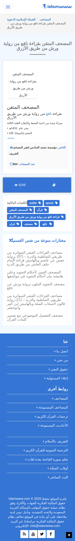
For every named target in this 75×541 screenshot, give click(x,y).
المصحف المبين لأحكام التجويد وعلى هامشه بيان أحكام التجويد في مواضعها (35, 274)
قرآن (40, 209)
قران (12, 224)
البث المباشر (59, 477)
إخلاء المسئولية (57, 378)
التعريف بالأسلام (56, 441)
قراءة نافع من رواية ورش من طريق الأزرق (34, 216)
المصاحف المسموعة (53, 407)
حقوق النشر (59, 369)
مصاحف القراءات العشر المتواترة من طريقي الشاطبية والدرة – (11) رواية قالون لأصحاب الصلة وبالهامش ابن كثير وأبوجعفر (36, 301)
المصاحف (45, 19)
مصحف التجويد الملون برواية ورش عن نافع (36, 286)
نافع (49, 114)
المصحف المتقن (18, 209)
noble (33, 203)
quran (50, 203)
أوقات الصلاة (59, 468)
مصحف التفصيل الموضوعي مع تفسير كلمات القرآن (35, 317)
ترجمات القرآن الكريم (52, 416)
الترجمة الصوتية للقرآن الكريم (47, 450)
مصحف (10, 137)
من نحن (62, 360)
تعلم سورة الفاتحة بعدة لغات (47, 459)
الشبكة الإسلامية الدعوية (21, 19)
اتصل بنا (62, 351)
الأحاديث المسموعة (54, 425)
